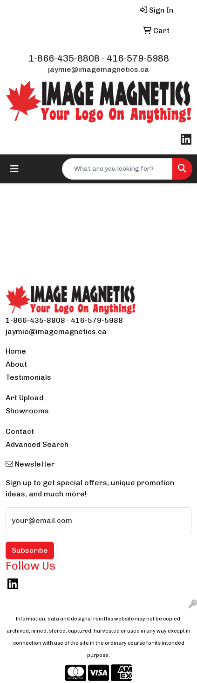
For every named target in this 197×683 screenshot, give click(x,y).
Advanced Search (37, 444)
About (16, 364)
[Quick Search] (117, 169)
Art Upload (24, 397)
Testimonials (28, 377)
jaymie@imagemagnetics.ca (98, 69)
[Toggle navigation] (14, 168)
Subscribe (30, 550)
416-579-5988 (138, 58)
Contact (20, 431)
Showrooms (27, 410)
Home (16, 351)
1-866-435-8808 (64, 58)
